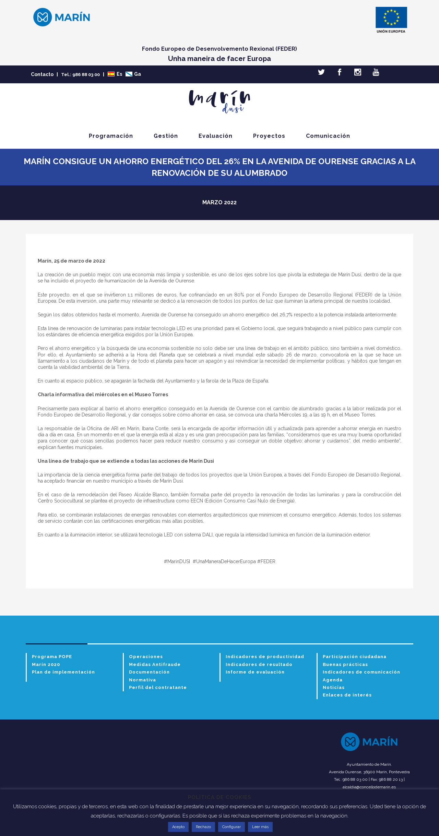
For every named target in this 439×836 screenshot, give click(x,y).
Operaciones (146, 656)
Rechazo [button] (203, 827)
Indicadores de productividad (265, 656)
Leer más (260, 827)
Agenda (333, 679)
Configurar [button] (231, 827)
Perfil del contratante (158, 687)
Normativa (142, 679)
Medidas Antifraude (155, 664)
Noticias (334, 687)
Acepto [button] (178, 827)
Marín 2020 (46, 664)
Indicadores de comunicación (361, 672)
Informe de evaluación (255, 672)
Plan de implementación (63, 672)
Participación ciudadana (355, 656)
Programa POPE (52, 656)
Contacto (42, 74)
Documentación (149, 672)
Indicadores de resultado (259, 664)
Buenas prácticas (345, 664)
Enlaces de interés (347, 695)
